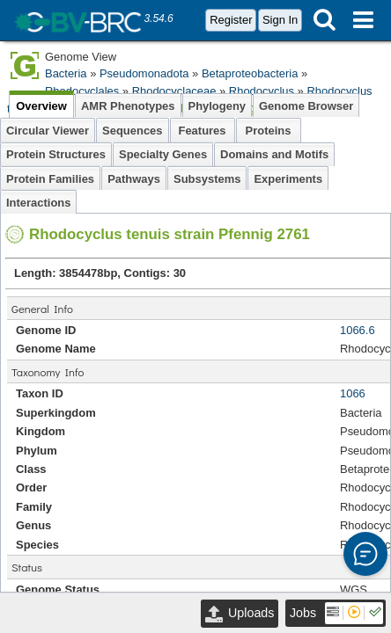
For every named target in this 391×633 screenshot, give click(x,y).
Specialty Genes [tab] (163, 154)
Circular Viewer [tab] (47, 130)
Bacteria (66, 73)
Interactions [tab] (38, 202)
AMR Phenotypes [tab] (128, 106)
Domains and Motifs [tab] (274, 154)
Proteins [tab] (268, 130)
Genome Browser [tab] (306, 106)
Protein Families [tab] (50, 179)
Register (231, 19)
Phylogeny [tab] (217, 106)
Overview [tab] (41, 106)
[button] (365, 554)
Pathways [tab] (133, 179)
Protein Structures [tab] (56, 154)
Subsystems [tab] (206, 179)
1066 (352, 393)
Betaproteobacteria (250, 73)
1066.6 (357, 330)
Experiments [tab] (288, 179)
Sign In (280, 19)
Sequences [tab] (132, 130)
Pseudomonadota (144, 73)
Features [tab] (202, 130)
